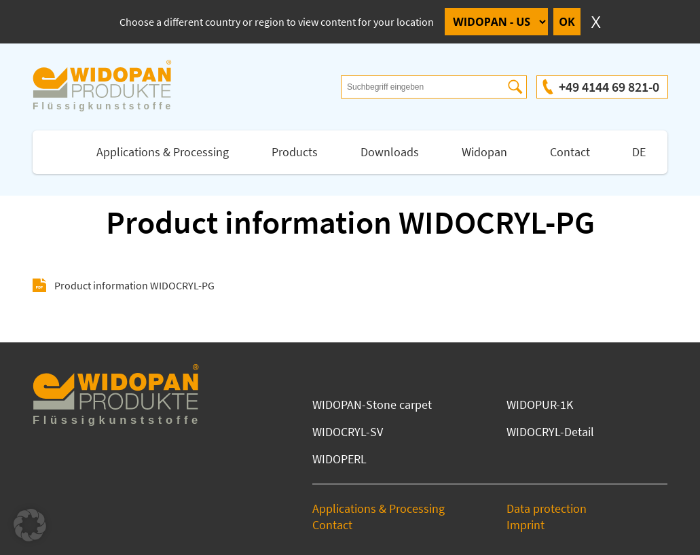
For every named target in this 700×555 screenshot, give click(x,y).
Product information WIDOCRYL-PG (134, 285)
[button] (30, 525)
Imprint (525, 525)
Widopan (484, 152)
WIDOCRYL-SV (347, 432)
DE (639, 152)
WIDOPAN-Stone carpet (372, 404)
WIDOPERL (339, 459)
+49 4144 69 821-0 (609, 86)
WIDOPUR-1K (539, 404)
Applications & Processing (162, 152)
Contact (570, 152)
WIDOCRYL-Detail (550, 432)
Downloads (390, 152)
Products (295, 152)
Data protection (546, 508)
